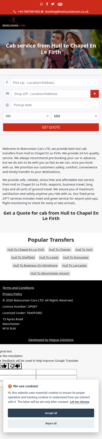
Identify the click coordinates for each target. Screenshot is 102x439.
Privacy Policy (12, 294)
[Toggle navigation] (94, 22)
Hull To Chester (60, 249)
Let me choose (79, 402)
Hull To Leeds (49, 257)
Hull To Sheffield (23, 257)
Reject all (50, 423)
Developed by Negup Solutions (51, 340)
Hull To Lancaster (74, 265)
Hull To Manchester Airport (49, 273)
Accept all (51, 413)
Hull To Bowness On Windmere (35, 265)
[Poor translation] (15, 366)
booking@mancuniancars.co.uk (64, 12)
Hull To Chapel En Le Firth (25, 249)
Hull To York (84, 249)
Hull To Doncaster (76, 257)
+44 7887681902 (26, 12)
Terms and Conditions (18, 288)
